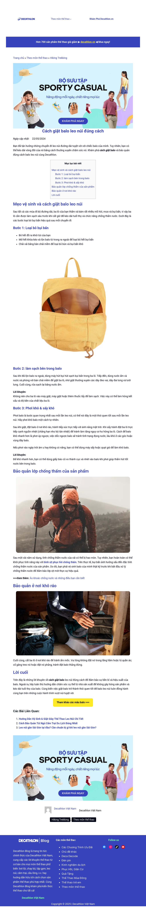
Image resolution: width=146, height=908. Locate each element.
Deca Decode (70, 856)
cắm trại (22, 873)
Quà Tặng (67, 873)
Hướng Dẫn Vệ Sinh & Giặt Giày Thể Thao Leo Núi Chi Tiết (51, 718)
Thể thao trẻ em (71, 882)
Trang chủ (18, 58)
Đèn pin (66, 860)
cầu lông (32, 873)
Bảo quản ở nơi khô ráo (64, 190)
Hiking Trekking (58, 58)
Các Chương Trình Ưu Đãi (77, 847)
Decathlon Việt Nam (65, 808)
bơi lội (22, 868)
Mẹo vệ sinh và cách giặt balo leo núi (71, 170)
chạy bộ (31, 868)
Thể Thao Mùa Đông (74, 877)
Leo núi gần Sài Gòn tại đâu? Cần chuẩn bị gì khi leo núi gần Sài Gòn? (57, 727)
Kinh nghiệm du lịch (73, 864)
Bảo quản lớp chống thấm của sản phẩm (73, 186)
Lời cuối (56, 195)
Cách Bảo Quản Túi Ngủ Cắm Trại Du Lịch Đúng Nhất (48, 723)
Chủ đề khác (69, 851)
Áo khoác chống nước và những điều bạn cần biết (57, 578)
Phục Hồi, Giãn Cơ (72, 869)
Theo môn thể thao (60, 19)
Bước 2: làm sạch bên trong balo (72, 178)
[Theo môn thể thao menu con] (70, 19)
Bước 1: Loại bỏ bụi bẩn (67, 174)
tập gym (41, 868)
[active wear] (73, 95)
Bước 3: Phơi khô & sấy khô (69, 182)
